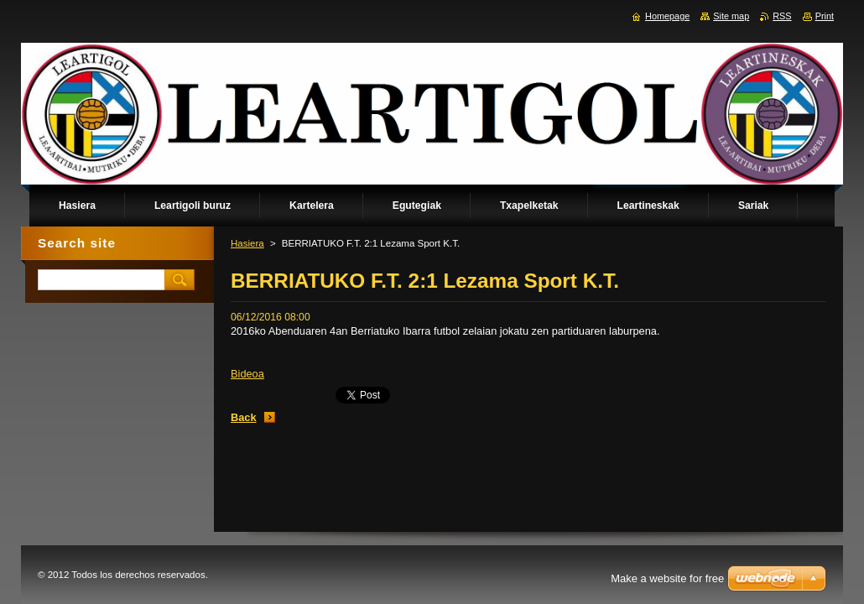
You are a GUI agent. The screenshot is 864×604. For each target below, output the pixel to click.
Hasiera (247, 243)
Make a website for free (667, 578)
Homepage (667, 16)
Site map (731, 16)
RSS (782, 16)
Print (824, 16)
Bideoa (247, 373)
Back (244, 417)
